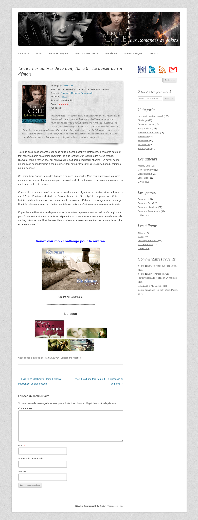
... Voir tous (144, 182)
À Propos (23, 53)
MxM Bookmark (145, 244)
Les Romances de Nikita (154, 40)
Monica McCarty (146, 170)
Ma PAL (39, 53)
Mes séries (111, 53)
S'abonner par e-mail (115, 506)
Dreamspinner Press (148, 240)
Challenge (143, 120)
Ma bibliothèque (133, 53)
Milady (141, 236)
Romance (65, 93)
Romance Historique (148, 207)
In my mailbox (144, 128)
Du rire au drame (146, 124)
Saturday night (145, 148)
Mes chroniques (58, 53)
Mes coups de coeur (86, 53)
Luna (140, 286)
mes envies (143, 136)
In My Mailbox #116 (159, 274)
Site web (22, 471)
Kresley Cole (67, 86)
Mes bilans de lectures (148, 132)
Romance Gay (145, 203)
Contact (153, 53)
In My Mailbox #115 (158, 286)
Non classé (143, 140)
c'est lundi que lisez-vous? (150, 116)
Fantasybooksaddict (147, 278)
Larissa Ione (144, 178)
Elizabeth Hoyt (145, 174)
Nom (21, 445)
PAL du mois (144, 144)
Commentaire (25, 408)
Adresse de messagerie (31, 458)
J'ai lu (64, 97)
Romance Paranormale (82, 93)
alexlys (141, 266)
